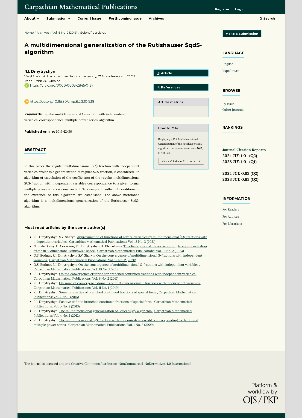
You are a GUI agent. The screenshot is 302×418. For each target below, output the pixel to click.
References (170, 87)
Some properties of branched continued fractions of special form (108, 292)
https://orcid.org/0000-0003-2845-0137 (62, 85)
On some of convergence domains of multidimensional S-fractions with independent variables (130, 283)
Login (239, 9)
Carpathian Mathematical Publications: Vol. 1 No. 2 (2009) (111, 325)
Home (29, 32)
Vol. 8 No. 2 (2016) (64, 32)
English (228, 64)
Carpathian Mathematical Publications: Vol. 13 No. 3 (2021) (112, 242)
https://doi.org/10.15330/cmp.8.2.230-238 (62, 101)
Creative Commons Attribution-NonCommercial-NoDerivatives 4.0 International (131, 364)
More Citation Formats (178, 161)
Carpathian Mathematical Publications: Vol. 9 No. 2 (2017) (76, 278)
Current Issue (89, 18)
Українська (231, 71)
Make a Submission (242, 33)
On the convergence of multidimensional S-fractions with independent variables (138, 265)
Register (222, 9)
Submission (56, 18)
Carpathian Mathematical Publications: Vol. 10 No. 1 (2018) (76, 269)
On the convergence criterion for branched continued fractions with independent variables (127, 274)
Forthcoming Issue (125, 18)
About (30, 18)
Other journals (233, 110)
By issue (229, 104)
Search (267, 18)
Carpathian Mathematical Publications (81, 7)
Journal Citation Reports (244, 149)
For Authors (231, 217)
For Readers (231, 209)
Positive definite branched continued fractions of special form (105, 302)
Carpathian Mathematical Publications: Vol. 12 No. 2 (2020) (92, 260)
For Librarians (232, 224)
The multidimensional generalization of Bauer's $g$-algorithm (106, 311)
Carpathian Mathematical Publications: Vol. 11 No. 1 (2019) (76, 288)
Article (166, 73)
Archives (156, 18)
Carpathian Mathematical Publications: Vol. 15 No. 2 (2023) (140, 251)
